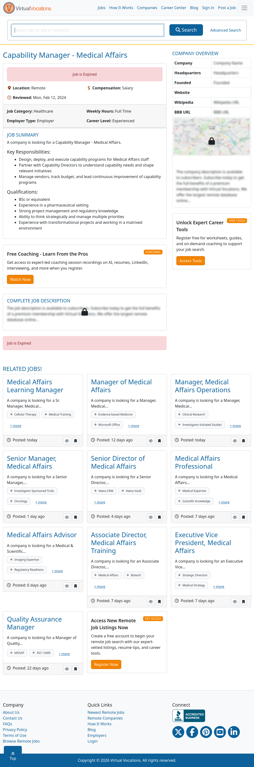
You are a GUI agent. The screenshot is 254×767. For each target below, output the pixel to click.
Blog (194, 7)
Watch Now (20, 279)
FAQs (7, 724)
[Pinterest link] (206, 732)
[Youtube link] (220, 732)
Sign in (208, 7)
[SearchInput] (88, 30)
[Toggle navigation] (244, 8)
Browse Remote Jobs (21, 741)
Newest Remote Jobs (105, 712)
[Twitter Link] (178, 732)
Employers (96, 735)
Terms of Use (14, 735)
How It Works (121, 7)
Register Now (106, 664)
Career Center (173, 7)
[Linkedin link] (234, 732)
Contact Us (12, 718)
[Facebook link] (192, 732)
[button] (67, 440)
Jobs (101, 7)
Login (92, 741)
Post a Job (227, 7)
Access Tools (190, 260)
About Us (11, 712)
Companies (147, 7)
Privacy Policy (15, 729)
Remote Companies (105, 718)
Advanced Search (225, 30)
